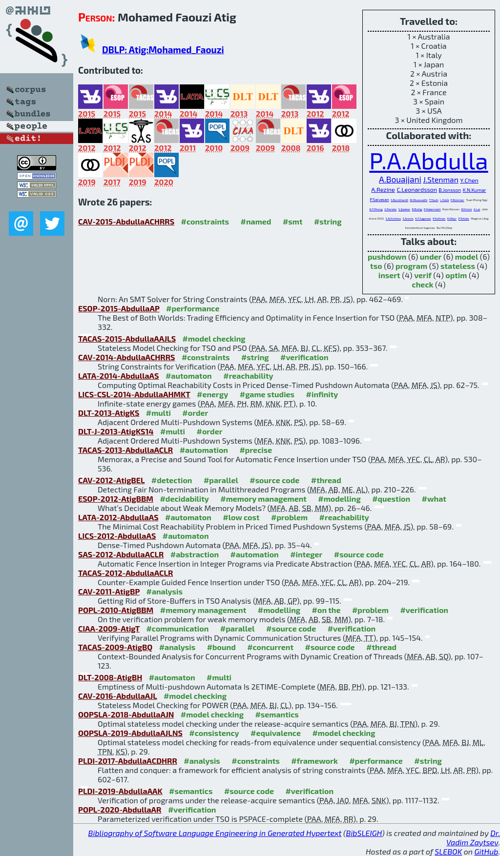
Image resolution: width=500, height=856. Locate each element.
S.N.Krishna (393, 218)
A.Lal (477, 209)
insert (389, 275)
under (431, 256)
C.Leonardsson (416, 189)
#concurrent (270, 647)
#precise (255, 449)
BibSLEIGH (364, 832)
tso (376, 265)
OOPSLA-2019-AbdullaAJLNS (130, 732)
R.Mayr (452, 218)
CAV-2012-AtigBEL (111, 480)
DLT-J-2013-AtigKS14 (116, 431)
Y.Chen (469, 180)
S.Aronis (407, 218)
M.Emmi (466, 209)
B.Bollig (417, 209)
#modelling (339, 498)
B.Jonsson (449, 190)
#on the (326, 609)
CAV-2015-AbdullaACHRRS (126, 221)
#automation (204, 449)
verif (423, 275)
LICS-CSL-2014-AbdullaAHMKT (134, 394)
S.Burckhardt (399, 200)
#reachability (248, 375)
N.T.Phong (375, 209)
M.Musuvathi (418, 200)
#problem (289, 517)
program (411, 265)
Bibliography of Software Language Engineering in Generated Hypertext (215, 832)
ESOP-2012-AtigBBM (115, 498)
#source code (274, 480)
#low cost (241, 517)
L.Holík (444, 200)
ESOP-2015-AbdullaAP (119, 308)
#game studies (267, 394)
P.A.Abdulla (428, 160)
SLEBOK (448, 851)
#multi (158, 412)
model (466, 256)
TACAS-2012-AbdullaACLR (125, 572)
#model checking (214, 338)
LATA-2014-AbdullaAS (118, 375)
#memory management (263, 498)
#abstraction (194, 554)
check (423, 284)
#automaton (189, 375)
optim (456, 275)
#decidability (184, 498)
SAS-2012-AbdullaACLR (121, 554)
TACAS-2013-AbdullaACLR (125, 449)
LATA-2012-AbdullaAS (118, 517)
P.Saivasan (379, 199)
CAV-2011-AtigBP (109, 591)
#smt (293, 221)
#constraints (205, 221)
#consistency (214, 732)
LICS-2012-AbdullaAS (117, 535)
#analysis (164, 591)
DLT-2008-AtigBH (110, 677)
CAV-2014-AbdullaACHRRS (126, 357)
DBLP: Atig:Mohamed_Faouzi (163, 49)
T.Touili (433, 200)
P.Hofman (439, 218)
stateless (457, 265)
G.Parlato (390, 209)
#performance (192, 308)
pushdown (387, 256)
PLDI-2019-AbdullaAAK (120, 790)
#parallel (221, 480)
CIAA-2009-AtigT (109, 628)
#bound (221, 647)
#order (195, 412)
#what (434, 498)
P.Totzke (463, 218)
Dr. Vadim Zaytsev (473, 837)
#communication (177, 628)
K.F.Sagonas (423, 218)
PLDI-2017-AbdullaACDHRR (127, 760)
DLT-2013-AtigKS (108, 412)
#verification (304, 357)
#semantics (276, 714)
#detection (171, 480)
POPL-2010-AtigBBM (115, 609)
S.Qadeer (404, 209)
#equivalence (275, 732)
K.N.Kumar (474, 190)
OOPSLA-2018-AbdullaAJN (126, 714)
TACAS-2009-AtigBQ (115, 647)
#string (328, 221)
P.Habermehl (432, 209)
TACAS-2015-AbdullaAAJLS (127, 338)
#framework (314, 760)
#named (256, 221)
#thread (326, 480)
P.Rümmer (457, 200)
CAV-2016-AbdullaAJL (117, 695)
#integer (306, 554)
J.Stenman (440, 179)
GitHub (487, 851)
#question (391, 498)
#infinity (322, 394)
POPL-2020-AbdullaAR (119, 809)
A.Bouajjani (400, 179)
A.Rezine (383, 189)
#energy (212, 394)
